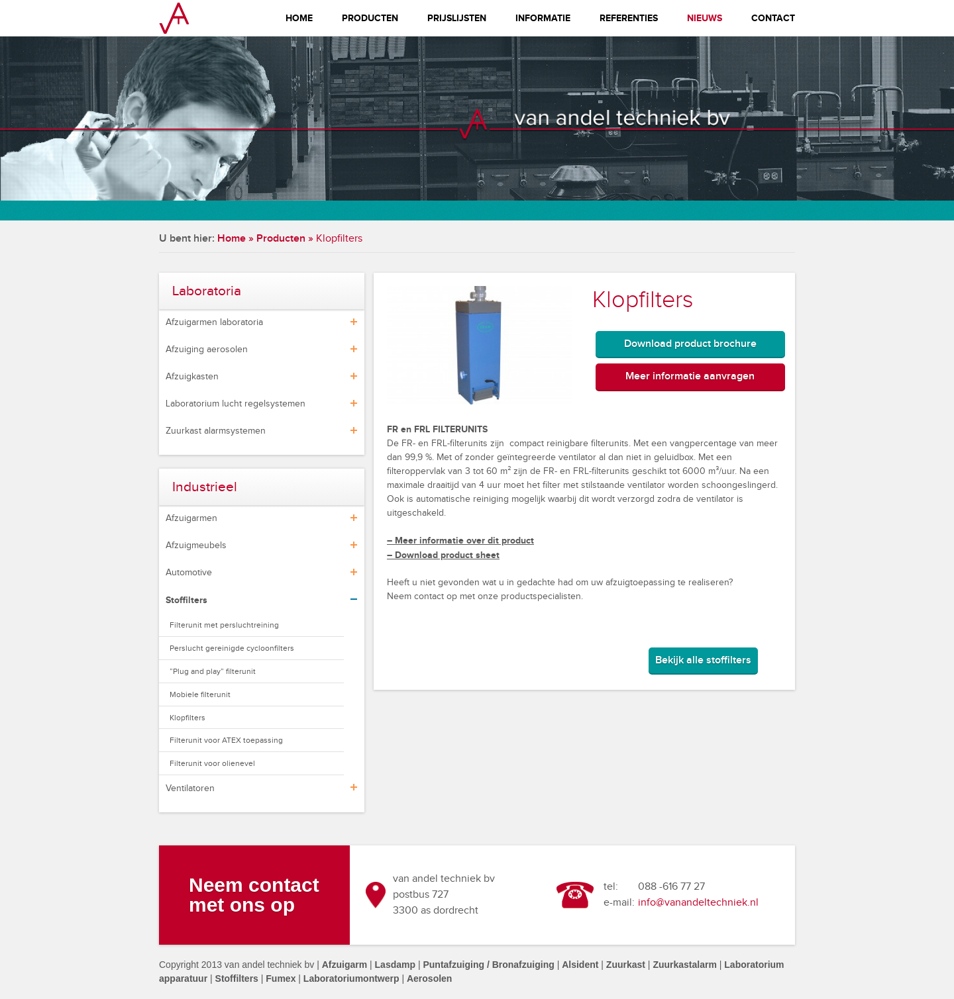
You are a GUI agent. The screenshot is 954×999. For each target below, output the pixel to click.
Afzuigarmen (191, 518)
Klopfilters (187, 717)
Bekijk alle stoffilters (703, 660)
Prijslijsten (456, 18)
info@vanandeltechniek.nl (698, 902)
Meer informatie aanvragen (690, 376)
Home (299, 18)
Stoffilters (186, 600)
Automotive (189, 572)
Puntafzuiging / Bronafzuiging (488, 964)
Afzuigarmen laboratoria (214, 322)
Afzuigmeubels (196, 545)
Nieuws (704, 18)
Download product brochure (690, 344)
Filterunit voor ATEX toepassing (226, 740)
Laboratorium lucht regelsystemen (235, 404)
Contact (773, 18)
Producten (370, 18)
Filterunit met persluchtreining (224, 625)
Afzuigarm (344, 964)
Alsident (580, 964)
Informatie (542, 18)
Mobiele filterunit (200, 694)
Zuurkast (625, 964)
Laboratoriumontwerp (351, 978)
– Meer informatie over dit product (460, 540)
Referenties (629, 18)
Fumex (280, 978)
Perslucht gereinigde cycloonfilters (232, 648)
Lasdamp (395, 964)
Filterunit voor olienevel (212, 763)
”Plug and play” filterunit (213, 671)
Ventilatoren (190, 788)
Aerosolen (429, 978)
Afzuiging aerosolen (207, 349)
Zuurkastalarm (684, 964)
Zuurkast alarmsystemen (216, 431)
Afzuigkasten (192, 376)
